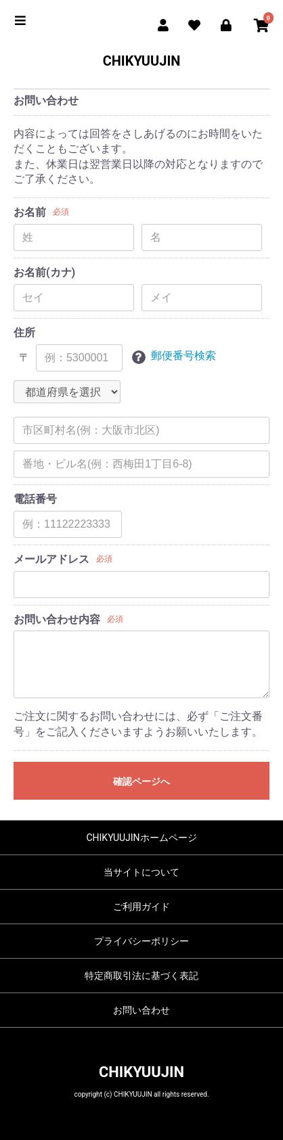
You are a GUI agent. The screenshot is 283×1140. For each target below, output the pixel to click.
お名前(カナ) (44, 272)
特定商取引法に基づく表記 (141, 975)
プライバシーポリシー (141, 941)
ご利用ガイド (141, 906)
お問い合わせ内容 (57, 619)
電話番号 (35, 499)
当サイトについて (141, 872)
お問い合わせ (141, 1010)
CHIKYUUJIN (142, 60)
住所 (24, 332)
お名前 (30, 212)
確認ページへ (141, 781)
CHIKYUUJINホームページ (141, 837)
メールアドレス (51, 559)
